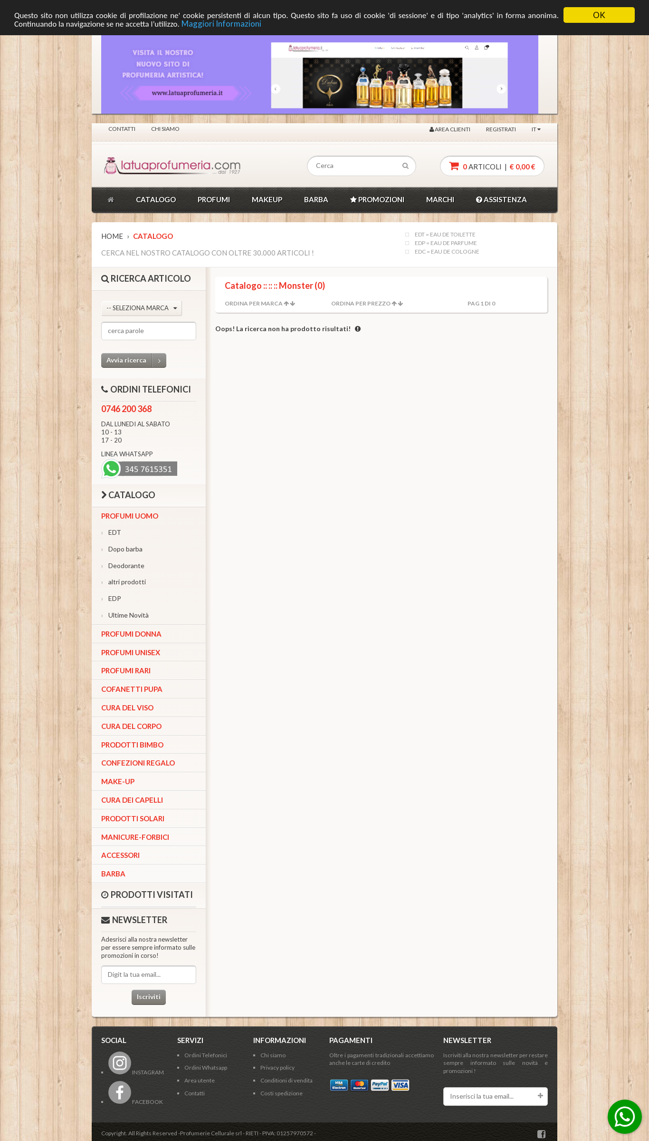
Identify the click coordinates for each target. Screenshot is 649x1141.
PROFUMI (214, 199)
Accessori (120, 855)
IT (536, 129)
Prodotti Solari (132, 818)
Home (112, 236)
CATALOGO (156, 199)
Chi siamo (165, 128)
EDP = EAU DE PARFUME (446, 243)
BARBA (316, 199)
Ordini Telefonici (205, 1055)
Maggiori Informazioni (221, 24)
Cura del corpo (131, 726)
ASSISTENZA (501, 199)
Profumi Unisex (130, 652)
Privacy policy (277, 1067)
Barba (113, 873)
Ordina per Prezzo (361, 303)
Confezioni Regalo (138, 762)
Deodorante (122, 565)
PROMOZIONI (377, 199)
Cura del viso (127, 707)
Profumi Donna (131, 634)
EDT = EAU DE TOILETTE (445, 234)
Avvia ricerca (136, 360)
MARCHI (440, 199)
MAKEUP (267, 199)
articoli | (492, 165)
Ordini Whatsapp (205, 1067)
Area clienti (449, 129)
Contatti (121, 128)
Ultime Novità (125, 615)
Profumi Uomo (129, 515)
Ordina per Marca (254, 303)
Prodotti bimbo (132, 744)
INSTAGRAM (136, 1072)
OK (599, 15)
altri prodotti (123, 582)
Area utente (199, 1080)
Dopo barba (122, 549)
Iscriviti (149, 997)
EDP (111, 598)
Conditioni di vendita (286, 1080)
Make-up (117, 781)
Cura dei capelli (132, 800)
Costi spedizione (281, 1093)
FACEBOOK (135, 1101)
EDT (111, 532)
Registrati (501, 129)
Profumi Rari (126, 670)
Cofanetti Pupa (131, 689)
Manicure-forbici (135, 837)
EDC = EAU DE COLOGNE (447, 252)
